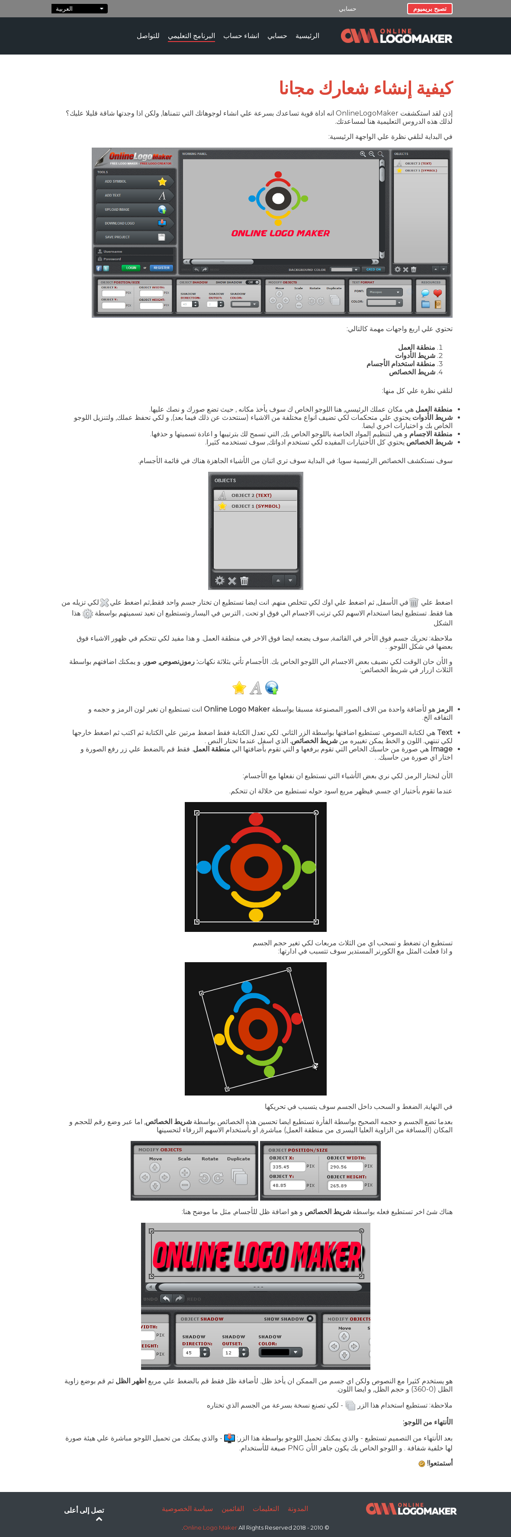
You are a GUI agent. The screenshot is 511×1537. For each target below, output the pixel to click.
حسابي (348, 9)
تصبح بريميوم (430, 9)
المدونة (298, 1509)
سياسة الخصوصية (187, 1509)
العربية (79, 9)
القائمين (233, 1509)
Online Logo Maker (210, 1527)
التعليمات (266, 1509)
